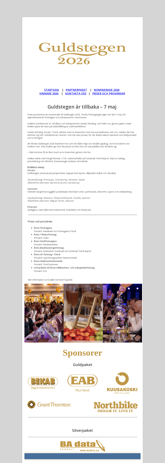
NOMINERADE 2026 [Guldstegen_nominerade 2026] (106, 90)
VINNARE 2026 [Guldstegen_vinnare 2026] (48, 93)
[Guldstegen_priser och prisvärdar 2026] (108, 93)
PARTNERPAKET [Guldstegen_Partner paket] (76, 90)
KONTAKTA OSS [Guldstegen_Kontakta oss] (75, 93)
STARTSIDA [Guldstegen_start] (51, 90)
